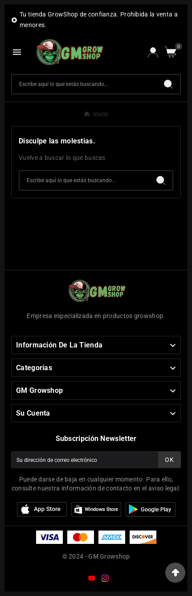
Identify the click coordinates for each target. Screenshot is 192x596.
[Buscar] (84, 84)
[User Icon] (153, 52)
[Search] (168, 84)
